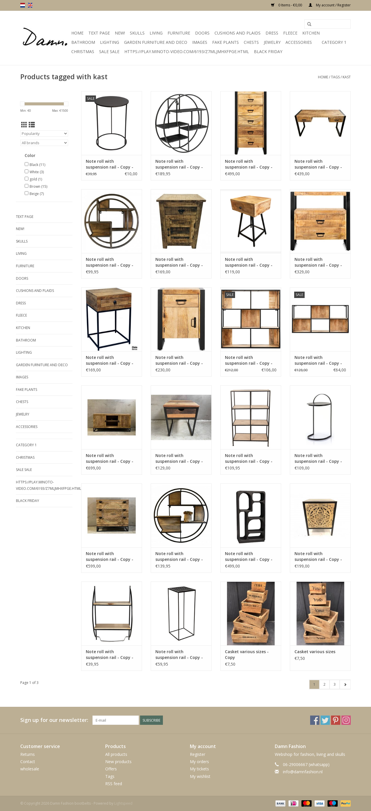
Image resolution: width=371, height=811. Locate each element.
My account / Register (330, 5)
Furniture (179, 33)
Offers (111, 769)
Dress (271, 33)
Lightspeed (123, 803)
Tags (335, 77)
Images (199, 42)
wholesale (29, 769)
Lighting (109, 42)
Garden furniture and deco (155, 42)
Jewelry (272, 42)
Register (197, 754)
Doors (202, 33)
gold (36, 179)
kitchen (311, 33)
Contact (27, 761)
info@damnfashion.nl (303, 771)
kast (347, 77)
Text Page (99, 33)
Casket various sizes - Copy (247, 654)
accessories (298, 42)
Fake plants (225, 42)
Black (37, 164)
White (37, 171)
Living (156, 33)
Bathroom (83, 42)
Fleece (290, 33)
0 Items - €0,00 (287, 5)
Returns (27, 754)
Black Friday (268, 51)
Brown (38, 186)
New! (120, 33)
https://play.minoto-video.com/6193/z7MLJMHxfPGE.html (186, 51)
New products (118, 761)
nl (22, 5)
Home (77, 33)
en (30, 5)
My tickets (199, 769)
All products (116, 754)
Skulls (137, 33)
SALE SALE (109, 51)
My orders (199, 761)
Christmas (82, 51)
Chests (251, 42)
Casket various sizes (314, 651)
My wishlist (200, 776)
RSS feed (113, 783)
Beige (37, 193)
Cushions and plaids (237, 33)
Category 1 (334, 42)
